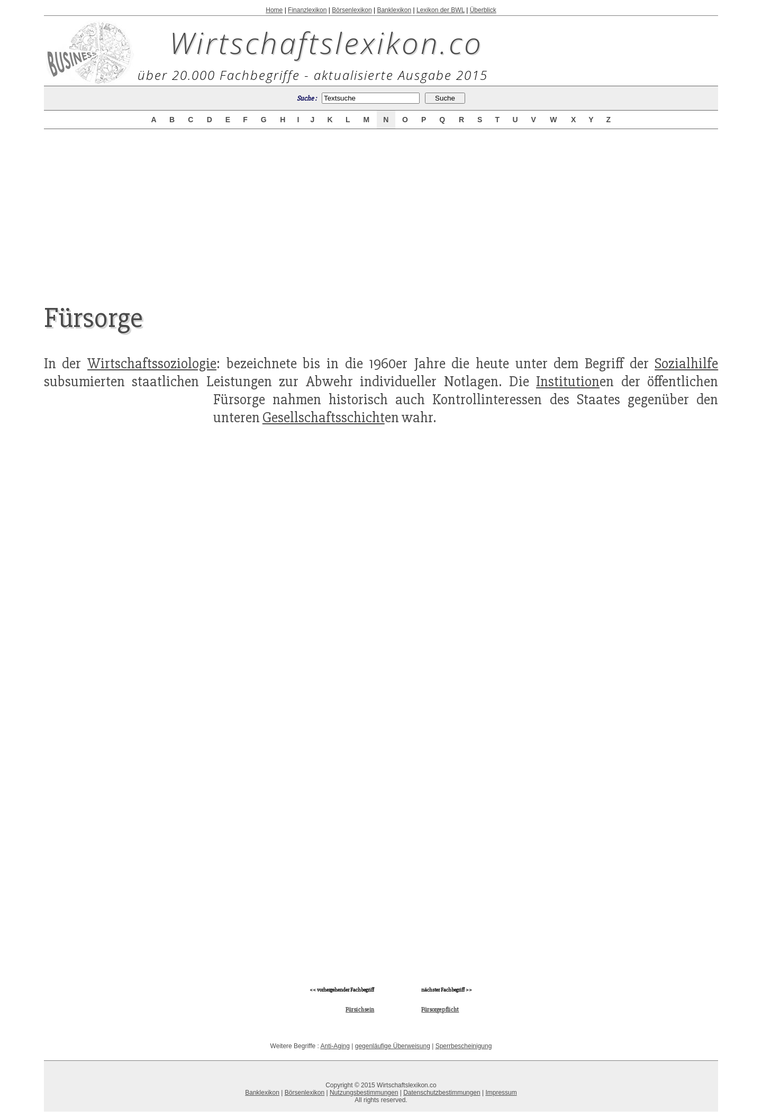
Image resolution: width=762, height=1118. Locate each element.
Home (274, 10)
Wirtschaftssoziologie (151, 363)
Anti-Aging (335, 1046)
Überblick (483, 10)
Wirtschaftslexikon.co (326, 42)
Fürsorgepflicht (440, 1010)
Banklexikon (394, 10)
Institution (568, 381)
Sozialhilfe (686, 363)
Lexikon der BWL (440, 10)
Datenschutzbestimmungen (441, 1092)
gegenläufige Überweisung (392, 1046)
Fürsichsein (360, 1010)
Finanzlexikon (307, 10)
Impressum (500, 1092)
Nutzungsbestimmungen (364, 1092)
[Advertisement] (381, 207)
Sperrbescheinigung (464, 1046)
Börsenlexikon (351, 10)
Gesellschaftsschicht (323, 417)
